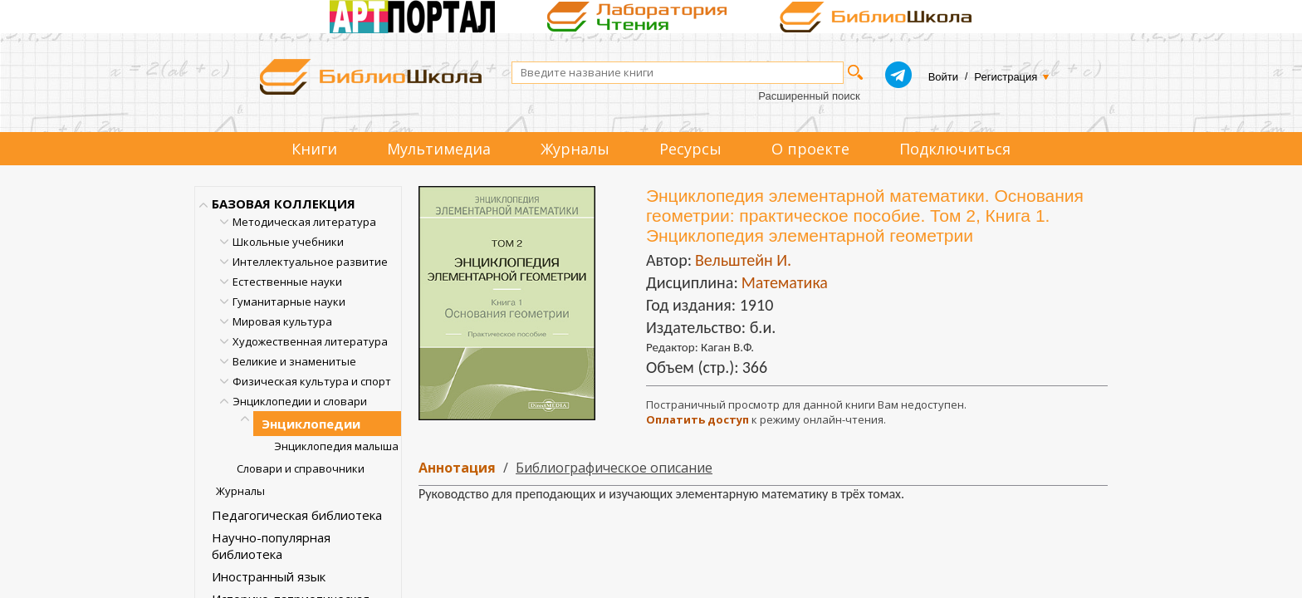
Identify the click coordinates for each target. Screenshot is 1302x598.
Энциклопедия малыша (336, 446)
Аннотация (457, 467)
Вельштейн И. (743, 260)
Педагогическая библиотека (297, 515)
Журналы (575, 149)
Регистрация (1005, 77)
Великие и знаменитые (294, 361)
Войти (943, 77)
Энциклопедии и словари (299, 401)
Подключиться (955, 149)
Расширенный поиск (808, 96)
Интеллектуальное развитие (310, 261)
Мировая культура (282, 321)
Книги (314, 149)
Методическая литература (304, 221)
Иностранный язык (269, 576)
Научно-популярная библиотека (271, 545)
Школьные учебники (288, 241)
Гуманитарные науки (288, 301)
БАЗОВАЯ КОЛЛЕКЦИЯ (283, 203)
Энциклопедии (311, 423)
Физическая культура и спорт (311, 381)
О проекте (810, 149)
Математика (785, 282)
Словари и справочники (301, 468)
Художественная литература (310, 341)
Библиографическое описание (614, 467)
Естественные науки (287, 281)
